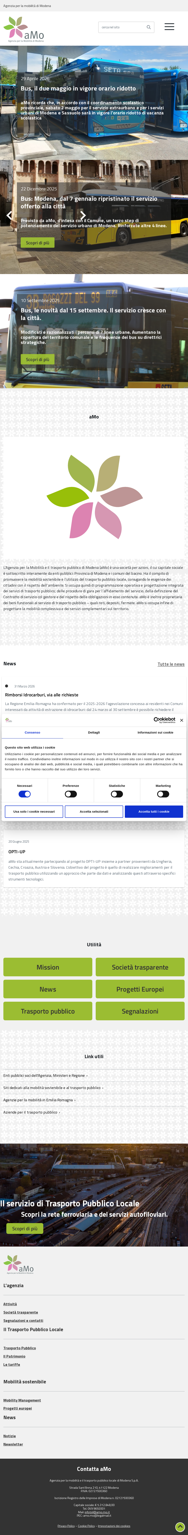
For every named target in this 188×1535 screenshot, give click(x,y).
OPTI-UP (16, 851)
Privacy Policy (66, 1526)
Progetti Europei (140, 989)
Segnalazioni (140, 1011)
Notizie (9, 1436)
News (48, 989)
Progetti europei (17, 1408)
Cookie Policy (86, 1526)
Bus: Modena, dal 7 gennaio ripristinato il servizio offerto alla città (89, 202)
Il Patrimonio (14, 1356)
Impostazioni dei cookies (114, 1526)
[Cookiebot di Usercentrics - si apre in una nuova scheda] (156, 720)
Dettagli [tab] (94, 732)
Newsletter (13, 1444)
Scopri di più (37, 242)
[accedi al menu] (169, 28)
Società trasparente (140, 967)
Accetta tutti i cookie (153, 811)
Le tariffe (11, 1364)
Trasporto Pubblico (19, 1348)
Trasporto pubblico (48, 1011)
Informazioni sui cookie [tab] (155, 732)
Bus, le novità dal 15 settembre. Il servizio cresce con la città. (93, 313)
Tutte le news (171, 664)
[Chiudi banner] (181, 720)
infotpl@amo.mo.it (97, 1512)
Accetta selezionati (94, 811)
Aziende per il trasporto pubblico (30, 1112)
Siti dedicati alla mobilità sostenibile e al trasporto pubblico (52, 1088)
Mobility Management (22, 1400)
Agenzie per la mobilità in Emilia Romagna (38, 1100)
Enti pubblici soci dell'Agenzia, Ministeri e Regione (44, 1075)
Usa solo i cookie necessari (34, 811)
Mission (48, 967)
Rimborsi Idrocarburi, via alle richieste (41, 694)
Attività (10, 1304)
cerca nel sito (111, 27)
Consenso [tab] (32, 732)
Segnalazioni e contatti (23, 1320)
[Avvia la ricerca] (148, 27)
